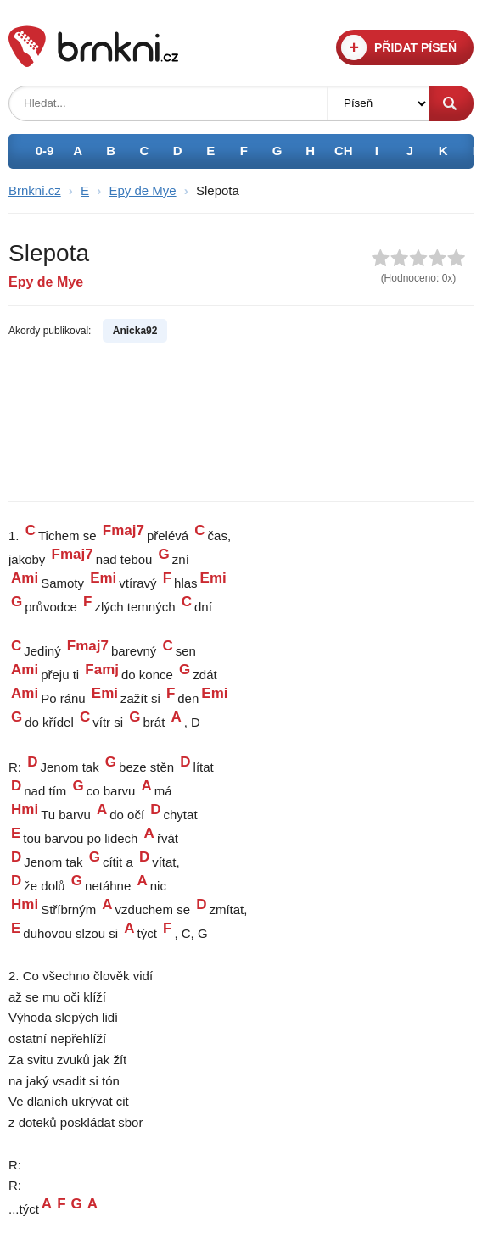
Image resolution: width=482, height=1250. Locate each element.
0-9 (45, 150)
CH (343, 150)
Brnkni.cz (34, 190)
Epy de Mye (142, 190)
